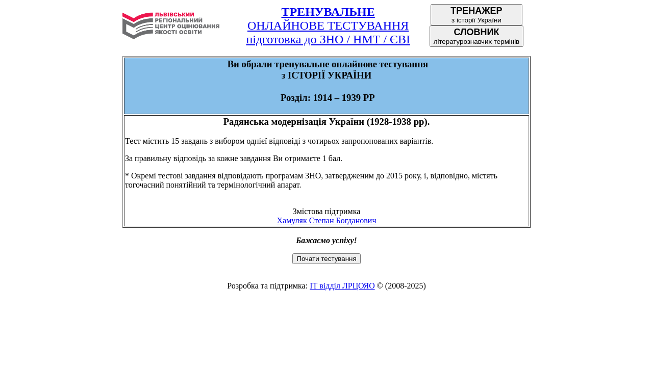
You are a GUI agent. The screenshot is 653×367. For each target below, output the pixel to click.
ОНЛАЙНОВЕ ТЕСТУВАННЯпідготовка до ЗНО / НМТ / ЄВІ (328, 25)
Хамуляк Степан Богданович (326, 220)
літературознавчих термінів (477, 36)
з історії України (476, 15)
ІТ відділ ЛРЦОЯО (342, 285)
